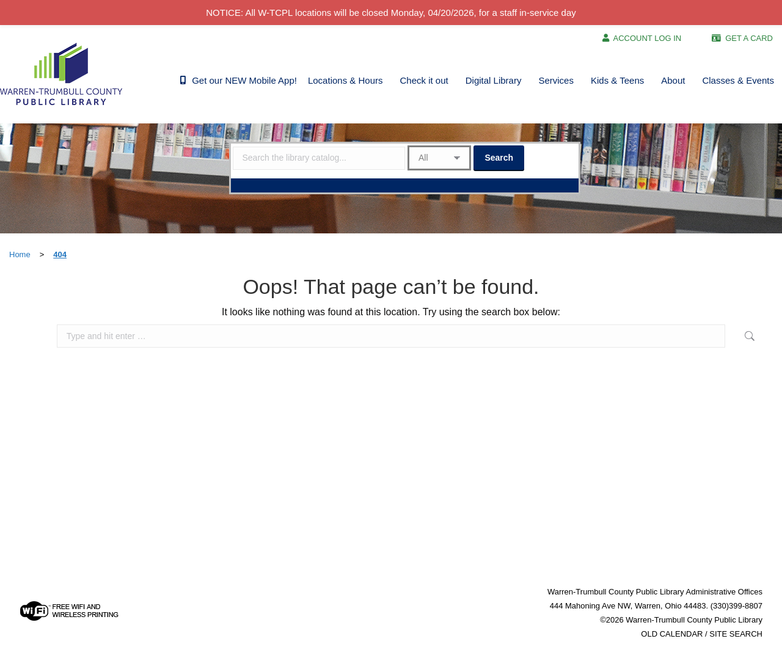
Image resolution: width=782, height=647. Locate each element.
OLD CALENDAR (672, 633)
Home (20, 254)
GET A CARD (749, 38)
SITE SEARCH (735, 633)
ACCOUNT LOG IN (647, 38)
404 (60, 254)
